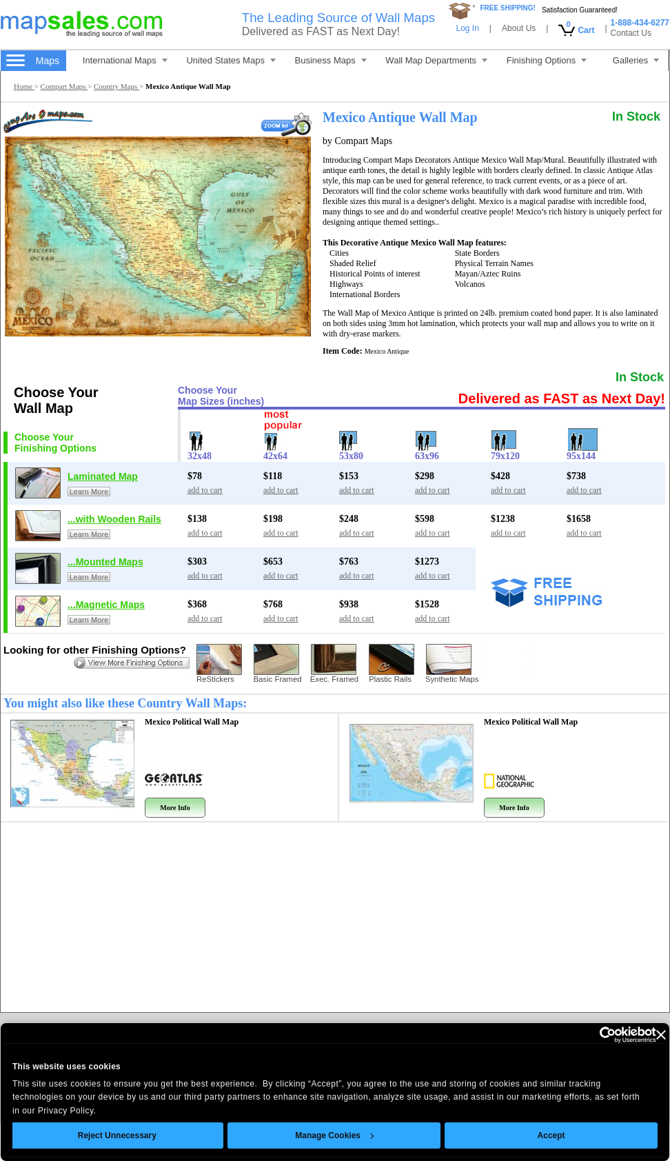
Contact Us (631, 33)
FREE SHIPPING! (508, 8)
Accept (531, 1135)
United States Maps (230, 60)
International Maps (125, 60)
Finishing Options (547, 60)
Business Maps (331, 60)
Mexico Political (191, 722)
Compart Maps (64, 86)
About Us (519, 28)
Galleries (636, 60)
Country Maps (116, 86)
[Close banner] (641, 1035)
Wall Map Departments (436, 60)
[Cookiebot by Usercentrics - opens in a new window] (576, 1035)
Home (24, 86)
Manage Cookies (315, 1135)
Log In (467, 28)
